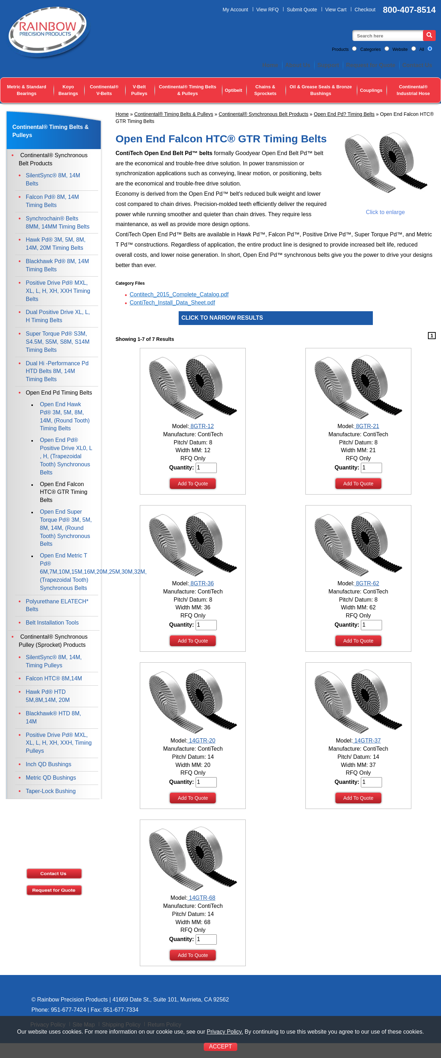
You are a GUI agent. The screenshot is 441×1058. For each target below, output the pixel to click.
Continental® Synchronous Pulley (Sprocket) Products (53, 641)
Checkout (364, 9)
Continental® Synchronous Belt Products (263, 114)
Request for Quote (370, 65)
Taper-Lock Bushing (51, 791)
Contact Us (417, 65)
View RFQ (267, 9)
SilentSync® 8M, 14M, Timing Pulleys (54, 661)
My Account (235, 9)
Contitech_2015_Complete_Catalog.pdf (179, 294)
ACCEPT (220, 1047)
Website (400, 49)
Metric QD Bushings (51, 778)
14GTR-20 (201, 741)
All (421, 49)
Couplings (371, 90)
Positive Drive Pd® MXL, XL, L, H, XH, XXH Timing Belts (58, 291)
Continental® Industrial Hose (413, 90)
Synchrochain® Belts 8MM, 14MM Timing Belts (57, 222)
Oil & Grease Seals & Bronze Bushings (321, 90)
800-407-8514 (409, 9)
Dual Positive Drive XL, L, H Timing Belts (58, 316)
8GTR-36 (201, 583)
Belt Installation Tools (52, 623)
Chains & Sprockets (265, 90)
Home (270, 65)
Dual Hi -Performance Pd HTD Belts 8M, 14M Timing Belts (57, 371)
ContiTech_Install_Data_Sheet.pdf (172, 303)
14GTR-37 (367, 741)
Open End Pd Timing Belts (59, 393)
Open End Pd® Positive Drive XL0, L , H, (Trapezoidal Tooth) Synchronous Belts (66, 456)
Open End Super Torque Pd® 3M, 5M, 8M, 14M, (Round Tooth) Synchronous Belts (66, 528)
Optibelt (233, 90)
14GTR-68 (201, 898)
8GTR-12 (201, 426)
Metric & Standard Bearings (26, 90)
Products (340, 49)
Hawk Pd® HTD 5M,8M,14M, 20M (48, 696)
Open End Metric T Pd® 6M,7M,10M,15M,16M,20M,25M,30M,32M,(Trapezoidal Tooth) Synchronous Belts (68, 571)
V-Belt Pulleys (139, 90)
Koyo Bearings (68, 90)
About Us (297, 65)
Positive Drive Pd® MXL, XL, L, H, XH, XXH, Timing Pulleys (59, 743)
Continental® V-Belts (104, 90)
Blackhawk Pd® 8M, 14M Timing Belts (57, 265)
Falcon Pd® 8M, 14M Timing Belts (52, 201)
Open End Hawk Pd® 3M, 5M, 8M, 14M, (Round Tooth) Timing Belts (65, 416)
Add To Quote (193, 483)
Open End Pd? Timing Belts (344, 114)
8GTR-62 (366, 583)
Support (328, 65)
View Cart (335, 9)
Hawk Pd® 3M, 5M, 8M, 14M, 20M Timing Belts (55, 244)
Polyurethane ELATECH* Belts (57, 605)
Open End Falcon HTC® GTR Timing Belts (63, 492)
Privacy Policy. (225, 1032)
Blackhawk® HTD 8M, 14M (53, 717)
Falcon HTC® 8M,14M (54, 678)
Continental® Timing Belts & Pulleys (187, 90)
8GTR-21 (366, 426)
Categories (370, 49)
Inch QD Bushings (48, 764)
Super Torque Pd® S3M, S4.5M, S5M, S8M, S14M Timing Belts (58, 342)
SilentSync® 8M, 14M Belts (53, 179)
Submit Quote (302, 9)
